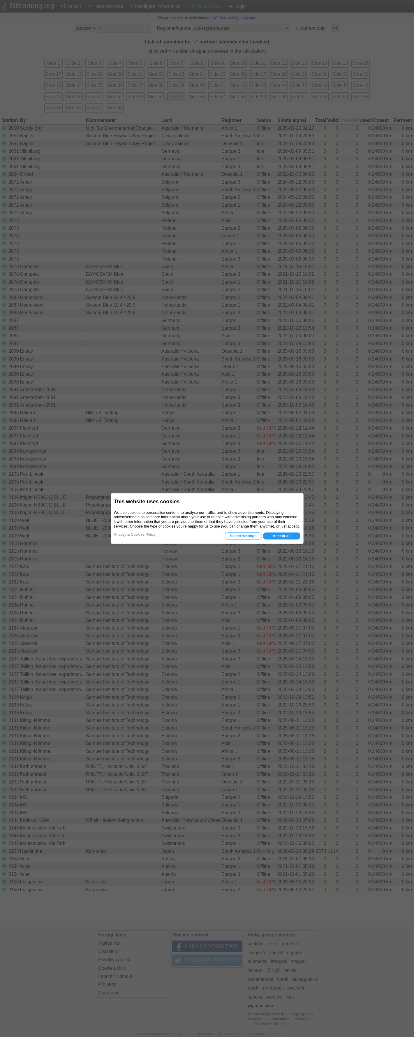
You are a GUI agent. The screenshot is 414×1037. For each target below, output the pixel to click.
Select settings (243, 536)
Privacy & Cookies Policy (135, 534)
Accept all (281, 536)
